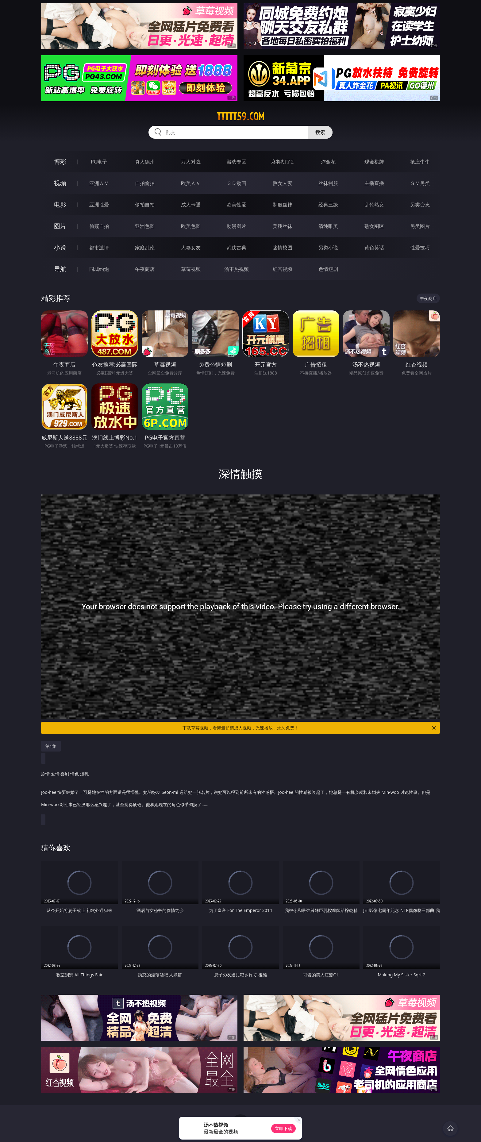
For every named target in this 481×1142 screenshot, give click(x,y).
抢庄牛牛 (420, 161)
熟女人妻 (282, 183)
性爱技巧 (420, 247)
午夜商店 (145, 269)
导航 (60, 269)
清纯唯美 (328, 226)
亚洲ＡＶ (99, 183)
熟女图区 (374, 226)
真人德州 (145, 161)
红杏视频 (282, 269)
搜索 (320, 132)
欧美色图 (191, 226)
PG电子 (99, 161)
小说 (60, 247)
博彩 (60, 161)
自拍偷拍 (145, 183)
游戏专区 (236, 161)
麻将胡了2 (282, 161)
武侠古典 (236, 247)
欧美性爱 (236, 204)
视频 (60, 183)
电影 (60, 204)
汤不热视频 (236, 269)
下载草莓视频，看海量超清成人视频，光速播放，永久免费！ (310, 728)
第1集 (50, 746)
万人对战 (191, 161)
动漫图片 (236, 226)
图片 (60, 226)
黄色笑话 (374, 247)
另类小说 (328, 247)
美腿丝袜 (282, 226)
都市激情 (99, 247)
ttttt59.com (240, 116)
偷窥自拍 (99, 226)
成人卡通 (191, 204)
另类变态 (420, 204)
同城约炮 (99, 269)
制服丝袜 (282, 204)
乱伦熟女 (374, 204)
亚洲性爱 (99, 204)
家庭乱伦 (145, 247)
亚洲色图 (145, 226)
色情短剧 (328, 269)
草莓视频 (191, 269)
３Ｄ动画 (236, 183)
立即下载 (283, 1128)
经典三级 (328, 204)
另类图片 (420, 226)
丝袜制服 (328, 183)
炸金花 (328, 161)
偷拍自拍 (145, 204)
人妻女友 (191, 247)
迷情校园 (282, 247)
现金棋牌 (374, 161)
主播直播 (374, 183)
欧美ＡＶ (191, 183)
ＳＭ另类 (420, 183)
